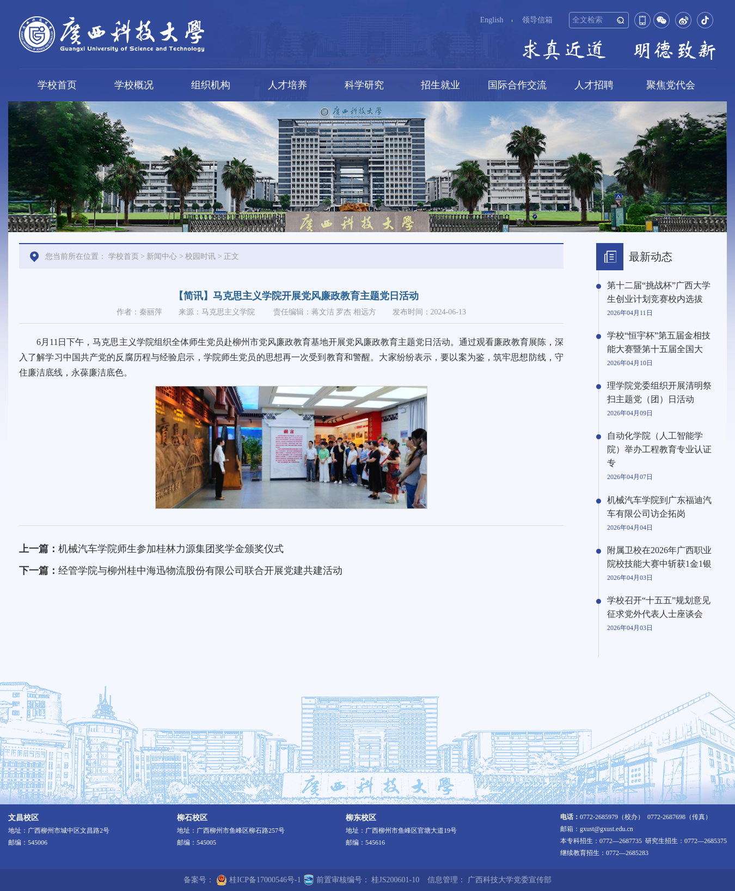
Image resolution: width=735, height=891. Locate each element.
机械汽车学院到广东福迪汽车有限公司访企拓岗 (659, 506)
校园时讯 (200, 256)
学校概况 (134, 85)
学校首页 (57, 85)
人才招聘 (594, 85)
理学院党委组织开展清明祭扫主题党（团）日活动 (659, 392)
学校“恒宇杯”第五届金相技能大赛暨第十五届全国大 (658, 342)
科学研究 (364, 85)
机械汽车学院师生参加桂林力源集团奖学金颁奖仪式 (171, 548)
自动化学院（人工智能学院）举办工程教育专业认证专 (659, 449)
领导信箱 (537, 20)
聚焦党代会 (670, 85)
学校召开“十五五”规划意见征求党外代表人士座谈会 (658, 607)
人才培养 (287, 85)
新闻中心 (161, 256)
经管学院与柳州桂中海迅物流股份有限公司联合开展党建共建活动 (200, 570)
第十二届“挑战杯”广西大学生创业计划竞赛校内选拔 (658, 292)
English (492, 20)
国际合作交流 (517, 85)
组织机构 (210, 85)
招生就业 (440, 85)
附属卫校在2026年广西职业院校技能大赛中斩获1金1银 (659, 556)
